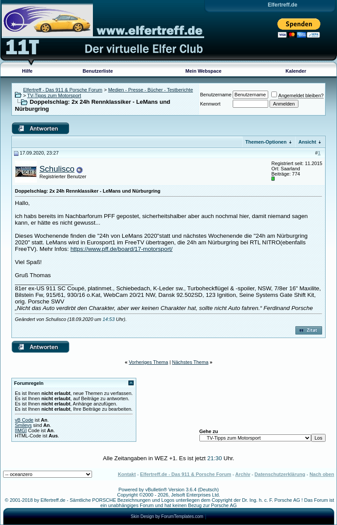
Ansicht (307, 141)
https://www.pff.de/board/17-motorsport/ (122, 249)
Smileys (23, 425)
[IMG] (21, 430)
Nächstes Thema (190, 362)
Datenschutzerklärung (280, 474)
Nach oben (321, 474)
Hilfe (27, 71)
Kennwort (210, 103)
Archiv (242, 474)
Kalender (296, 71)
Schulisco (56, 168)
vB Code (24, 420)
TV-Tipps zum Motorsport (54, 95)
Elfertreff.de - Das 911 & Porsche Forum (185, 474)
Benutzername (216, 94)
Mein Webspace (203, 71)
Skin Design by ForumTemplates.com (167, 516)
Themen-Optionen (266, 141)
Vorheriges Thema (148, 362)
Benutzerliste (98, 71)
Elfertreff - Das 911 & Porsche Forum (63, 89)
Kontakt (127, 474)
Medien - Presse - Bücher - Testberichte (150, 89)
